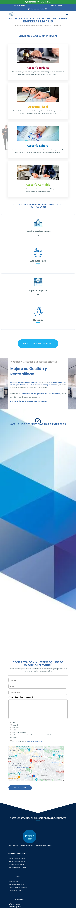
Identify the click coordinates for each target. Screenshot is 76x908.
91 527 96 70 (14, 904)
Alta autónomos (38, 261)
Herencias (38, 320)
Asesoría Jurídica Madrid (17, 858)
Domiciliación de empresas (18, 888)
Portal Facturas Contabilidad (38, 9)
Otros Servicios (14, 881)
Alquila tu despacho (38, 290)
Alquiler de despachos (16, 884)
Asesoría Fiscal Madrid (16, 864)
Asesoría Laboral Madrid (17, 861)
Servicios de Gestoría (16, 891)
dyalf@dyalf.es (15, 907)
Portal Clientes (19, 5)
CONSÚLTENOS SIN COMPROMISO (37, 343)
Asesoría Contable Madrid (17, 868)
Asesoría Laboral (38, 146)
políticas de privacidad (34, 741)
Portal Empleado (57, 5)
